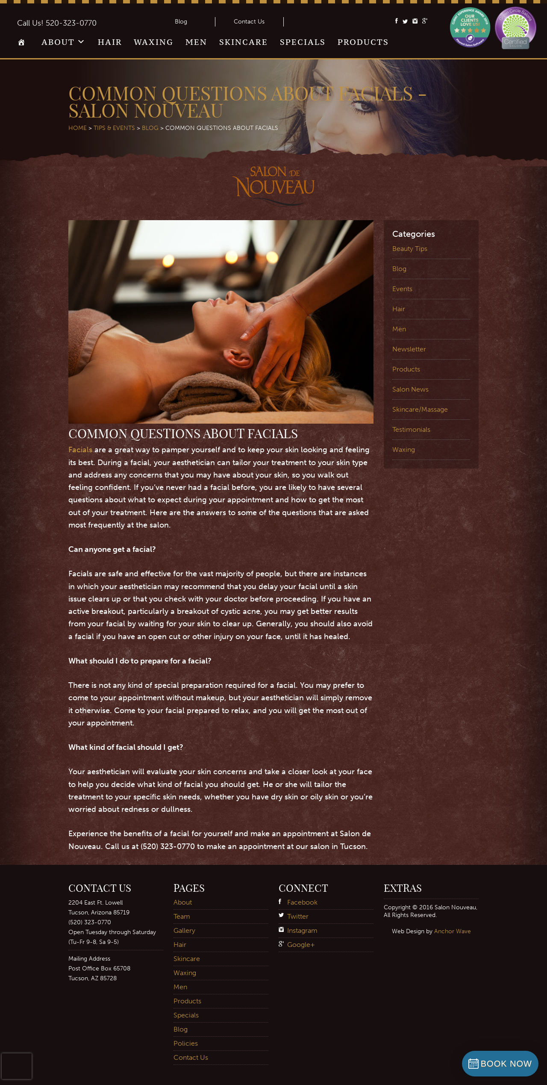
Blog (181, 21)
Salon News (410, 389)
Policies (186, 1043)
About (58, 42)
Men (196, 42)
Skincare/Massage (420, 409)
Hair (110, 42)
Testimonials (411, 429)
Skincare (243, 42)
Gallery (184, 930)
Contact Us (249, 21)
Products (363, 42)
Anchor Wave (452, 931)
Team (182, 916)
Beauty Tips (409, 249)
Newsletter (409, 349)
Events (402, 289)
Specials (303, 42)
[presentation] (17, 1066)
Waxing (154, 42)
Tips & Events (114, 128)
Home (23, 45)
